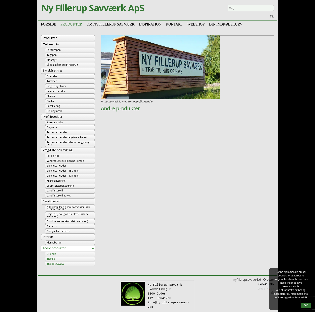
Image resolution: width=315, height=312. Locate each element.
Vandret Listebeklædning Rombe (65, 161)
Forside (48, 24)
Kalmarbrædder (56, 91)
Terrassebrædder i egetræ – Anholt (67, 137)
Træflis (51, 259)
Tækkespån (51, 44)
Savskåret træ (52, 70)
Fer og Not (53, 156)
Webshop (196, 24)
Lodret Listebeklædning (60, 185)
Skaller (50, 101)
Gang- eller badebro (58, 231)
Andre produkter (54, 248)
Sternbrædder (55, 122)
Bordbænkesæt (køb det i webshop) (67, 221)
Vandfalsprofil (55, 190)
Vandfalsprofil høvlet (59, 195)
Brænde (51, 254)
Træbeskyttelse (55, 263)
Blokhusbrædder (56, 165)
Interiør (48, 237)
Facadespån (54, 50)
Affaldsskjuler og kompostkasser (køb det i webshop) (68, 208)
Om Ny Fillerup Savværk (111, 24)
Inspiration (150, 24)
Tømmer (52, 81)
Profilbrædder (52, 117)
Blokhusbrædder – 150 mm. (63, 170)
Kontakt (174, 24)
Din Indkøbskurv (225, 24)
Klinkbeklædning (56, 180)
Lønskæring (53, 106)
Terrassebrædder (57, 132)
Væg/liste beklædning (58, 150)
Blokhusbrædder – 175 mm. (63, 175)
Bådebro (52, 226)
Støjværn (52, 127)
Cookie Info (266, 284)
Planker (51, 96)
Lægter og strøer (56, 86)
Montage (52, 60)
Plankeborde (54, 242)
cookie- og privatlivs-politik (290, 297)
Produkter (50, 38)
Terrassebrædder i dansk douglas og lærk (68, 143)
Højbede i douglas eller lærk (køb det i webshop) (69, 215)
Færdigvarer (51, 201)
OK (306, 305)
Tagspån (52, 55)
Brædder (52, 76)
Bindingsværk (54, 111)
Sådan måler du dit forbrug (62, 64)
